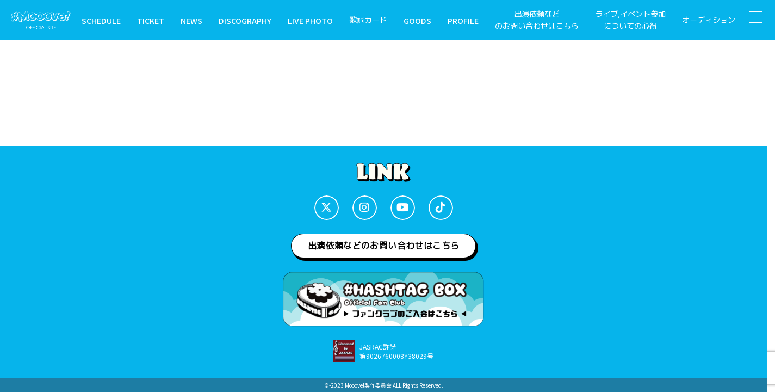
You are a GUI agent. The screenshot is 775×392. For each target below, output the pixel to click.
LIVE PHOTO (310, 20)
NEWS (191, 20)
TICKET (150, 20)
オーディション (708, 20)
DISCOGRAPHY (245, 20)
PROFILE (463, 20)
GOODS (417, 20)
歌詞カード (368, 20)
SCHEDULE (101, 20)
